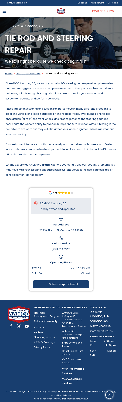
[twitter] (18, 327)
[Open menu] (4, 11)
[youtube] (26, 327)
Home (8, 73)
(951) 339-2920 (61, 249)
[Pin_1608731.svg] (36, 203)
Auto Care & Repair (28, 73)
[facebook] (11, 327)
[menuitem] (82, 3)
